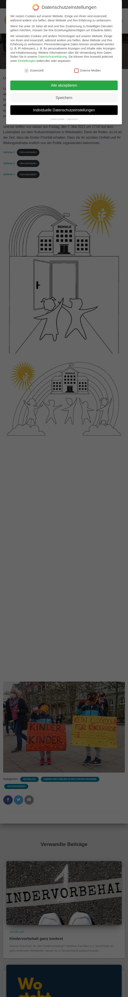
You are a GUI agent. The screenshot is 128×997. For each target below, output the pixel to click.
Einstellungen (27, 57)
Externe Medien (87, 67)
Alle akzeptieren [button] (64, 81)
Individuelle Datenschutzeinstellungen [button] (64, 106)
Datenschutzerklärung (52, 53)
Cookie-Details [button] (57, 115)
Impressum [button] (72, 115)
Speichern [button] (64, 94)
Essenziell (34, 67)
